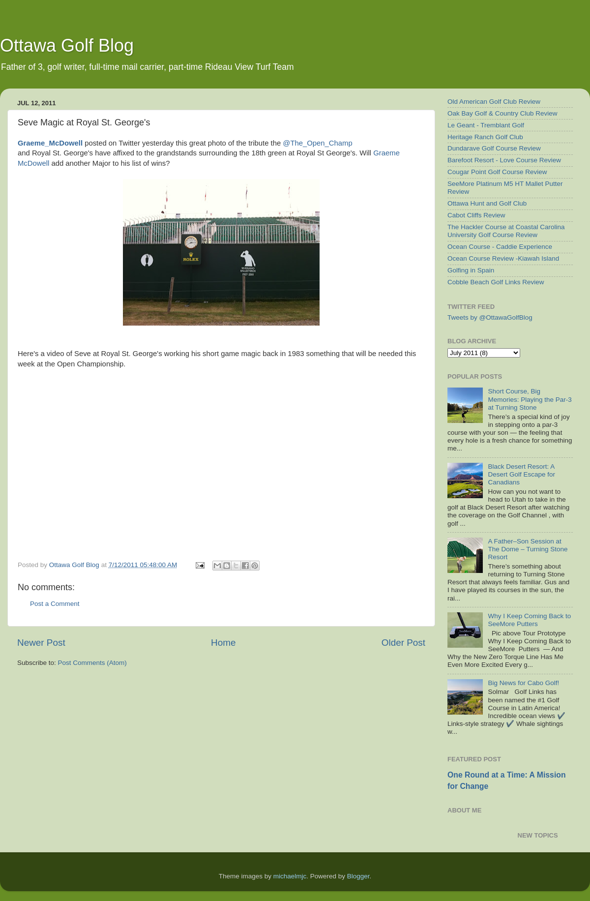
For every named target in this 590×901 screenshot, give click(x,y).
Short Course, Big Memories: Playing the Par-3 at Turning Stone (529, 399)
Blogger (358, 876)
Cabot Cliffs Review (476, 215)
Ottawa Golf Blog (67, 45)
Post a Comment (55, 603)
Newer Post (41, 642)
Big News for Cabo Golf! (523, 683)
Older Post (403, 642)
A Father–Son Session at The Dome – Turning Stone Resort (527, 549)
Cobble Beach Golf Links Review (495, 282)
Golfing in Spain (470, 270)
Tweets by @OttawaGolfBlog (489, 317)
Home (223, 642)
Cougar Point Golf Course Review (497, 172)
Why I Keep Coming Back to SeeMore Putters (529, 620)
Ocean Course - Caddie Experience (499, 246)
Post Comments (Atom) (92, 662)
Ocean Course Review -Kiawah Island (503, 258)
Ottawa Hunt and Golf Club (487, 203)
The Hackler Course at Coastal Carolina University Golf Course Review (506, 231)
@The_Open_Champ (317, 143)
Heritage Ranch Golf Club (485, 137)
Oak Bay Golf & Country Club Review (502, 113)
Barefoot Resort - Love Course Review (504, 160)
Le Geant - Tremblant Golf (485, 125)
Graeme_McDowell (50, 143)
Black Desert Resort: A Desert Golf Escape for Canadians (521, 474)
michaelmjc (290, 876)
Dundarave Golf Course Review (494, 148)
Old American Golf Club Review (493, 101)
